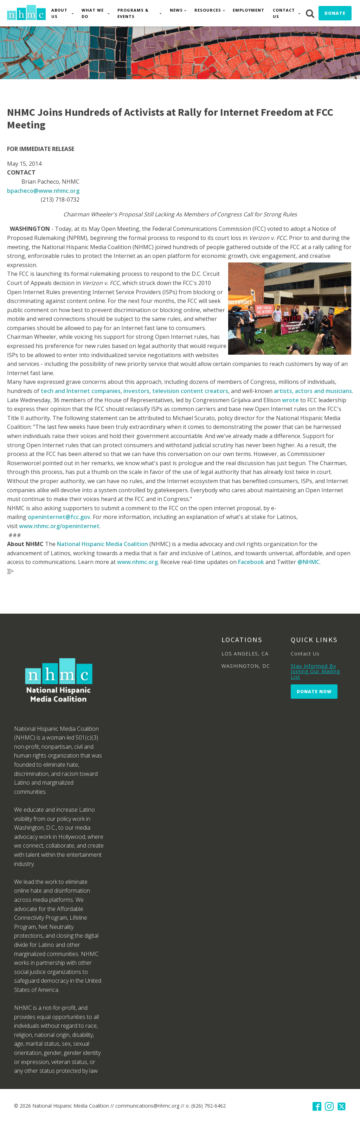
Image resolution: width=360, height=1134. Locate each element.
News (176, 10)
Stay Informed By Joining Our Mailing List (315, 671)
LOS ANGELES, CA (245, 653)
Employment (248, 10)
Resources (207, 10)
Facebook (251, 562)
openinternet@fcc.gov (59, 517)
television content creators (190, 391)
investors (136, 391)
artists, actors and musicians (313, 391)
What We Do (93, 13)
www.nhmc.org (137, 562)
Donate (335, 13)
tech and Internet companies (81, 391)
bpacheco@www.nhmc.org (43, 191)
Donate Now (314, 692)
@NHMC (308, 562)
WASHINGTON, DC (245, 666)
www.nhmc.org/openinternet (59, 526)
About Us (59, 13)
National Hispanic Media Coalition (102, 544)
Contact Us (284, 13)
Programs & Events (133, 13)
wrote (290, 400)
